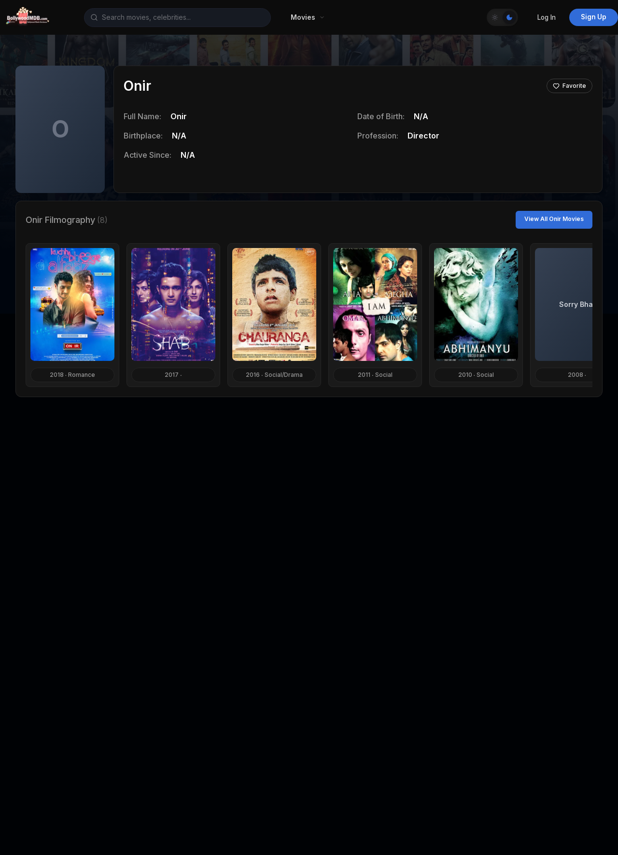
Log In (546, 17)
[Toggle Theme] (502, 17)
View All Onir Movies (554, 218)
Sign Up (593, 17)
